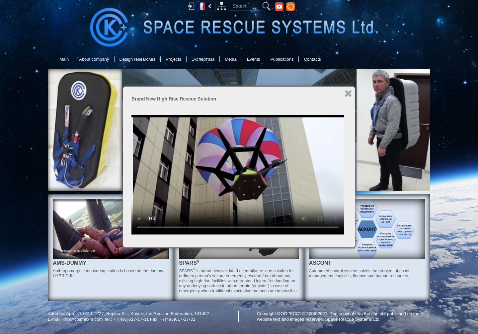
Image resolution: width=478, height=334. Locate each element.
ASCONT (320, 263)
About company (94, 59)
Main (64, 59)
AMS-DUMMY (69, 263)
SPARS (189, 263)
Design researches (137, 59)
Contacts (312, 59)
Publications (281, 59)
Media (230, 59)
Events (253, 59)
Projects (173, 59)
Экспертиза (203, 59)
